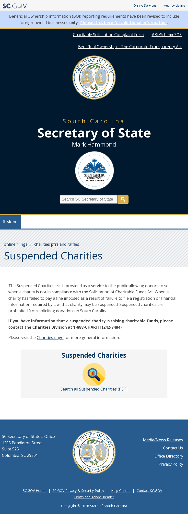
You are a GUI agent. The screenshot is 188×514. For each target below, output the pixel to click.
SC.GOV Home (34, 490)
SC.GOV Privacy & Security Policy (78, 490)
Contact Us (173, 448)
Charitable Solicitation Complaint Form (108, 34)
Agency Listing (174, 5)
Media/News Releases (163, 440)
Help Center (120, 490)
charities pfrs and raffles (56, 244)
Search (123, 199)
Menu (10, 222)
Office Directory (168, 456)
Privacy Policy (171, 464)
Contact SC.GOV (149, 490)
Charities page (50, 337)
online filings (15, 244)
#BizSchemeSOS (167, 34)
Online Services (145, 5)
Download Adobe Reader (94, 497)
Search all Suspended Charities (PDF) (94, 377)
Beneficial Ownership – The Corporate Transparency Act (130, 46)
